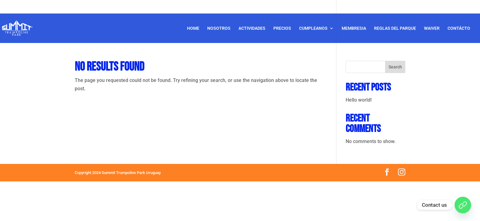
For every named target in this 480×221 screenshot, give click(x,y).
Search (395, 66)
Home (193, 28)
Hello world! (359, 100)
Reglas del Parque (395, 28)
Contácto (459, 28)
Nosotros (219, 28)
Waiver (432, 28)
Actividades (251, 28)
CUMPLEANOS (313, 28)
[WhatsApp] (463, 205)
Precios (282, 28)
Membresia (354, 28)
